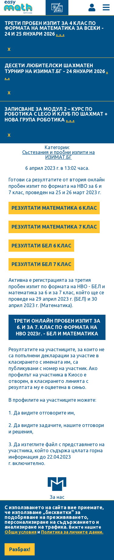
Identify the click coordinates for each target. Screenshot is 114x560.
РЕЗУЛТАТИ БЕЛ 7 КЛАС (41, 264)
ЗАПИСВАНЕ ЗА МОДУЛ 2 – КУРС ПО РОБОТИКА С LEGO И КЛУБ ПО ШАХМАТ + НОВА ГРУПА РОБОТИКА (56, 114)
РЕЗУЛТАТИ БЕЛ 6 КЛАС (41, 245)
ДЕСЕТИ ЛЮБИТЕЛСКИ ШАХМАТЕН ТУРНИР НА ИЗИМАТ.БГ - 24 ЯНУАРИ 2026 (55, 68)
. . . (60, 33)
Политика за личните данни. (72, 532)
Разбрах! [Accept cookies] (19, 549)
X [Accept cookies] (9, 49)
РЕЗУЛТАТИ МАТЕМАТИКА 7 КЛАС (54, 226)
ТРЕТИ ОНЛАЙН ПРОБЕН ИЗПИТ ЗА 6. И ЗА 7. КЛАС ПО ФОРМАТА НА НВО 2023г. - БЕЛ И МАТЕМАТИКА (57, 327)
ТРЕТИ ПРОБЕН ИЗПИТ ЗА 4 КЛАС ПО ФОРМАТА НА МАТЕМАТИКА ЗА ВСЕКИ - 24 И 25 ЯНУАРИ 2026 (54, 28)
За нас (57, 497)
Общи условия (20, 532)
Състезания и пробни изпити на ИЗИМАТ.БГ (58, 154)
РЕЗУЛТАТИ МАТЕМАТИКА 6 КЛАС (54, 208)
